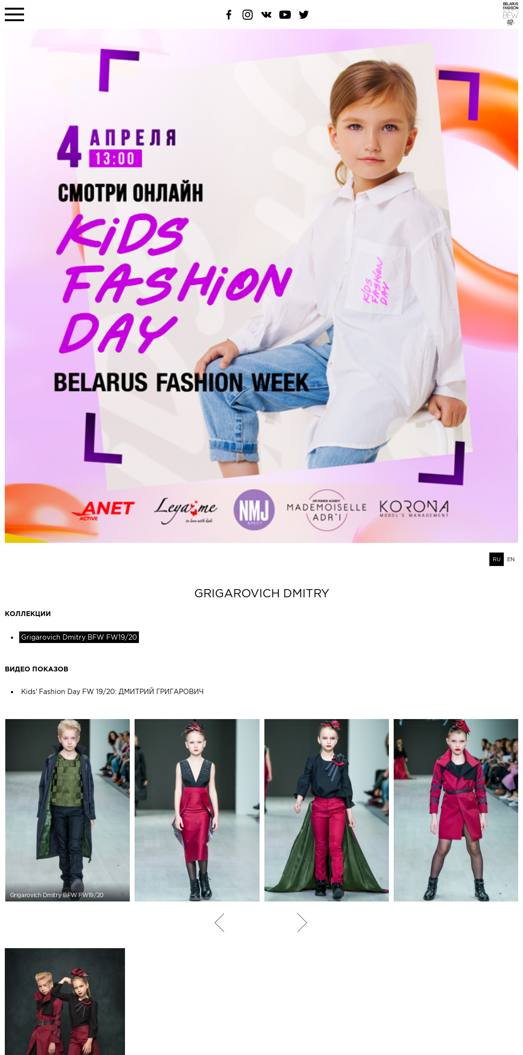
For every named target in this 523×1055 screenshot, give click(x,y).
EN (511, 559)
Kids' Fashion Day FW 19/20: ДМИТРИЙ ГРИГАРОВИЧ (112, 691)
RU (496, 559)
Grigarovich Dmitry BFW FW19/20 (79, 637)
